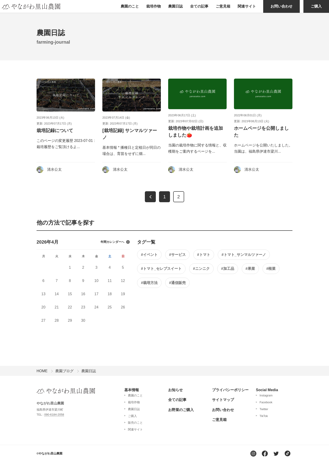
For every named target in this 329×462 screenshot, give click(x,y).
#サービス (177, 255)
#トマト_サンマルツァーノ (244, 255)
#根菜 (271, 269)
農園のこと (130, 6)
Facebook (266, 402)
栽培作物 (153, 6)
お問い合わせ (281, 6)
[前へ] (150, 196)
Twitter (264, 409)
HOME (42, 371)
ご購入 (316, 6)
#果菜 (250, 269)
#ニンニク (201, 269)
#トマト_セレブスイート (161, 269)
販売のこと (135, 422)
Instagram (266, 395)
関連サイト (247, 6)
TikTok (264, 416)
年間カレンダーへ (115, 242)
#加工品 (227, 269)
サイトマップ (223, 400)
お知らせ (175, 390)
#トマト (203, 255)
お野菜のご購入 (181, 410)
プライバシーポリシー (230, 390)
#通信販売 (177, 283)
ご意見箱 (223, 6)
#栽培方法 (149, 283)
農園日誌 (175, 6)
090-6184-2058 (54, 414)
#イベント (149, 255)
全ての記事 (199, 6)
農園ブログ (64, 371)
